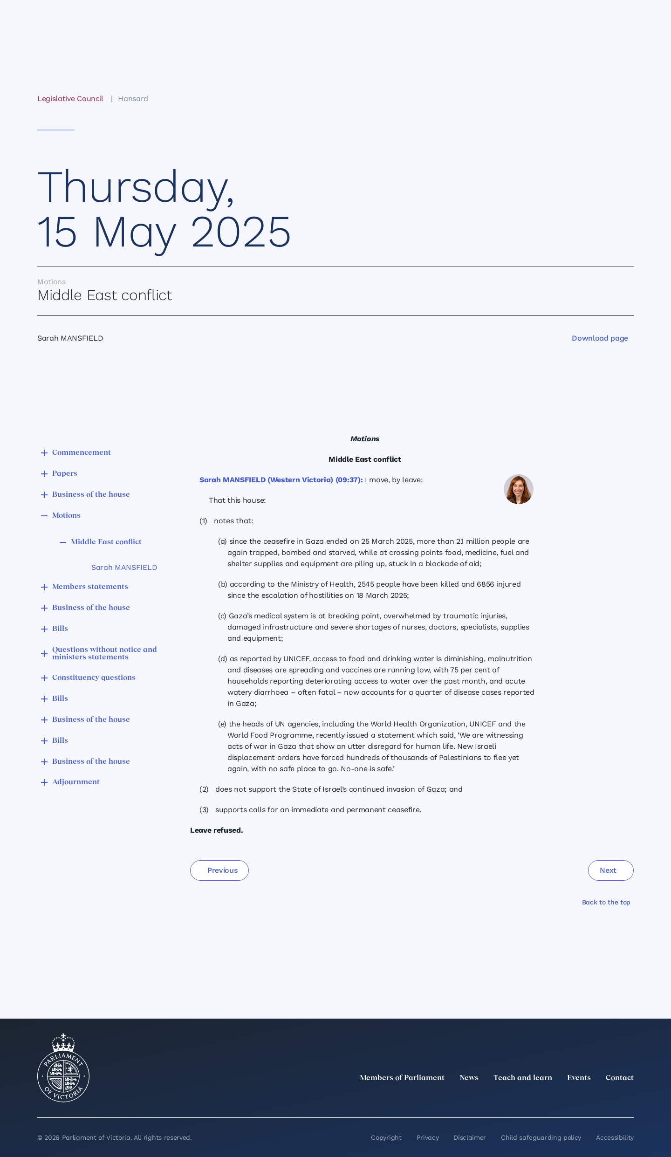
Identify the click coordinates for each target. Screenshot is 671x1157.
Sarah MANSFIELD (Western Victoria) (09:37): (281, 479)
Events (579, 1078)
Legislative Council (70, 98)
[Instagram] (566, 1098)
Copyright (386, 1137)
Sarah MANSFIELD (124, 567)
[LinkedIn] (546, 1098)
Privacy (428, 1137)
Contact (620, 1078)
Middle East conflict (106, 542)
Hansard (133, 98)
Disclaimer (469, 1137)
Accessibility (615, 1137)
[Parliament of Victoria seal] (63, 1068)
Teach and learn (522, 1078)
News (469, 1078)
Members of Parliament (402, 1078)
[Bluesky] (628, 1098)
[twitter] (525, 1098)
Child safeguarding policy (541, 1137)
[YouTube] (607, 1098)
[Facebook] (587, 1098)
